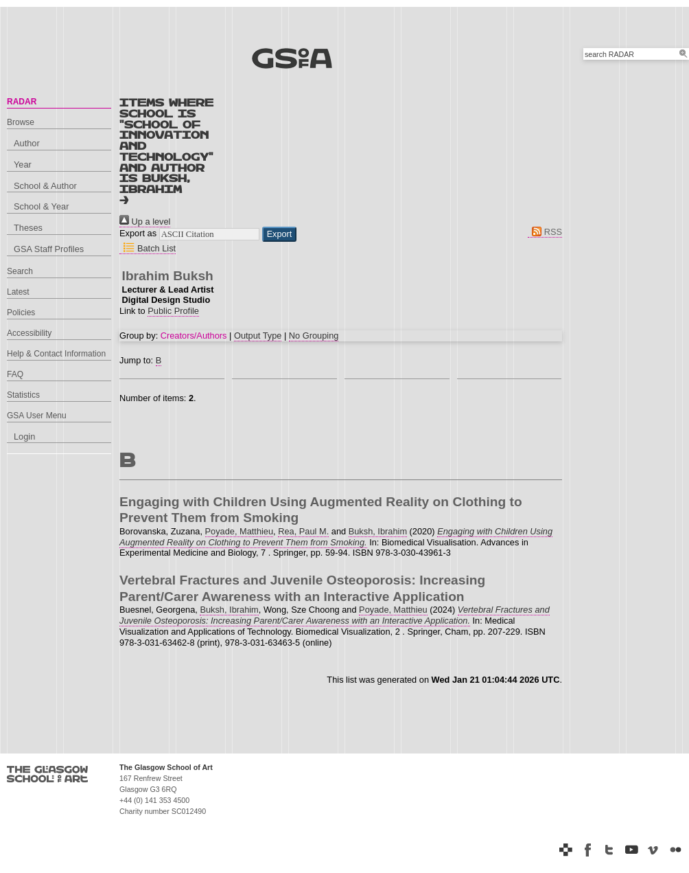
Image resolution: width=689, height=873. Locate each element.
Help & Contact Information (56, 354)
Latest (18, 292)
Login (24, 436)
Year (23, 164)
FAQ (15, 374)
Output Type (257, 335)
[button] (279, 234)
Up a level (144, 221)
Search (20, 271)
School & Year (41, 206)
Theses (28, 228)
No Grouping (314, 335)
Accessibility (29, 333)
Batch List (147, 248)
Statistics (23, 395)
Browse (20, 122)
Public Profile (173, 311)
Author (27, 143)
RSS (545, 232)
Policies (21, 312)
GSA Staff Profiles (49, 249)
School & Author (45, 186)
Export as (137, 234)
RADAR (21, 101)
